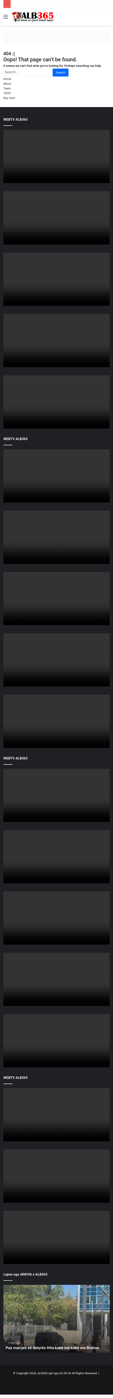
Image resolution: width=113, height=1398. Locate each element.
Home (7, 79)
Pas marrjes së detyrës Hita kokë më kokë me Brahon (54, 1347)
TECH (7, 93)
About (7, 83)
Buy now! (9, 98)
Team (7, 88)
